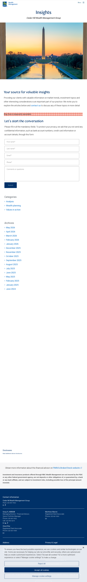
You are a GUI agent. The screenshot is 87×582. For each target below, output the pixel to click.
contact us (36, 105)
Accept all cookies (41, 570)
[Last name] (41, 149)
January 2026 (12, 244)
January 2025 (12, 285)
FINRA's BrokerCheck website (66, 468)
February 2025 (12, 280)
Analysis (10, 201)
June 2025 (11, 272)
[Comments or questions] (41, 173)
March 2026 (11, 235)
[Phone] (41, 162)
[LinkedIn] (6, 523)
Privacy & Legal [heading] (51, 542)
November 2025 (13, 252)
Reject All (41, 563)
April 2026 (10, 231)
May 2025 (10, 276)
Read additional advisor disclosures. (12, 453)
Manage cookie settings (41, 576)
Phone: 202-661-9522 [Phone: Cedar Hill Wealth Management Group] (9, 503)
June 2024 (11, 289)
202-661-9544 (12, 531)
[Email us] (4, 505)
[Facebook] (5, 505)
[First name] (41, 142)
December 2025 (13, 248)
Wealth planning (13, 205)
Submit (11, 185)
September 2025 (13, 260)
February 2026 (12, 240)
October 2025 (12, 256)
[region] (43, 563)
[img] (43, 50)
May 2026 (10, 227)
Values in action (13, 209)
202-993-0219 (10, 521)
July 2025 (10, 268)
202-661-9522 (12, 518)
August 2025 (12, 264)
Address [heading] (6, 542)
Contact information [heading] (11, 497)
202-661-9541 (55, 516)
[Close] (83, 547)
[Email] (41, 155)
